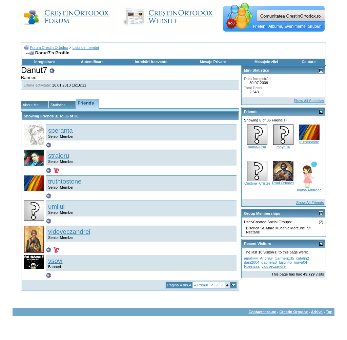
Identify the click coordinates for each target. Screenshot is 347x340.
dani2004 (251, 262)
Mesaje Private (213, 62)
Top (329, 312)
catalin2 (302, 258)
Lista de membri (86, 47)
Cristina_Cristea (257, 183)
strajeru (58, 155)
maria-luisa (257, 147)
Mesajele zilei (266, 62)
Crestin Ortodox (294, 312)
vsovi (55, 260)
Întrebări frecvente (151, 62)
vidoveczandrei (69, 231)
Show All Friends (310, 203)
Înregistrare (44, 62)
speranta (60, 130)
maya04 (283, 147)
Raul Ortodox (283, 183)
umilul (56, 206)
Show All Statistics (309, 101)
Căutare (308, 62)
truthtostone (65, 181)
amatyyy (251, 258)
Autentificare (92, 62)
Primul (201, 285)
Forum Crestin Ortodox (49, 47)
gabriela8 (269, 262)
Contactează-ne (262, 312)
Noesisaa (252, 266)
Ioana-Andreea (309, 190)
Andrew (266, 258)
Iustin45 (285, 262)
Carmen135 (284, 258)
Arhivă (317, 312)
